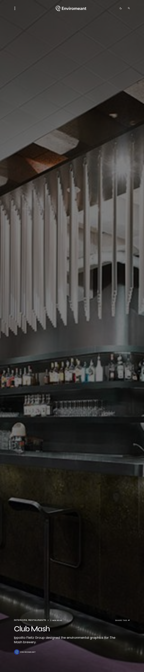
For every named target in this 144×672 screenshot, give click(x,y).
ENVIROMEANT (28, 652)
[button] (16, 8)
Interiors (20, 620)
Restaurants (37, 620)
